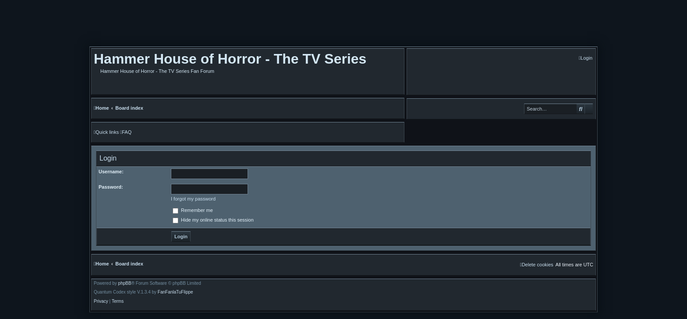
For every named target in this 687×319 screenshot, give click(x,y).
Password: (111, 187)
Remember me (193, 210)
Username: (111, 171)
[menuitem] (585, 58)
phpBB (124, 283)
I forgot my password (193, 198)
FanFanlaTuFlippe (175, 292)
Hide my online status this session (213, 219)
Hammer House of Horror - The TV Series (230, 59)
